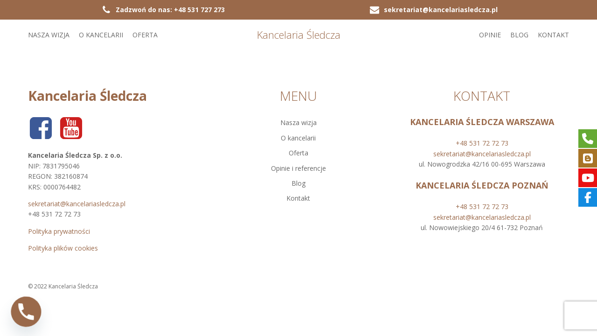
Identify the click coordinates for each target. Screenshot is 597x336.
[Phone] (26, 311)
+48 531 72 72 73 (482, 143)
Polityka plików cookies (63, 248)
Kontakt (553, 34)
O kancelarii (101, 34)
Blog (519, 34)
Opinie (490, 34)
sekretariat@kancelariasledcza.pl (76, 203)
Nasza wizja (48, 34)
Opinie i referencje (298, 168)
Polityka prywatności (59, 231)
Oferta (145, 34)
